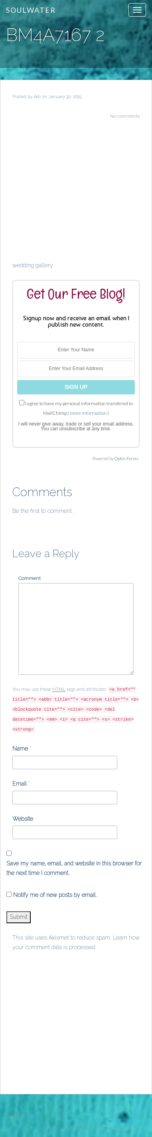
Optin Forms (126, 458)
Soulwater (31, 10)
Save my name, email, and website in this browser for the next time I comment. (74, 868)
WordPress (135, 1128)
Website (22, 819)
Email (19, 783)
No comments (125, 116)
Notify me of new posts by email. (55, 895)
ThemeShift (82, 1128)
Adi (37, 96)
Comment (29, 578)
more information (88, 413)
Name (20, 748)
